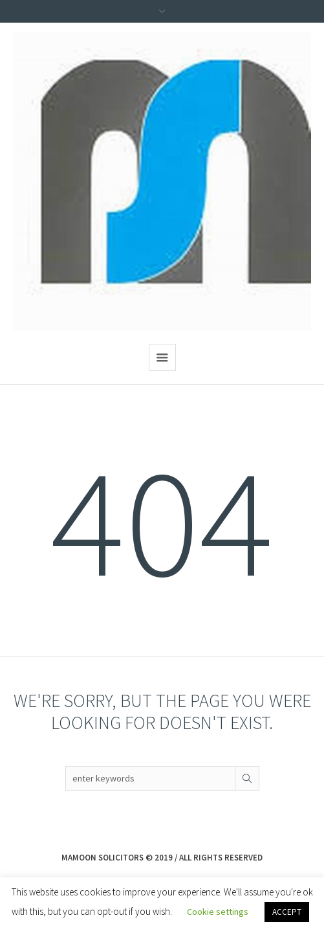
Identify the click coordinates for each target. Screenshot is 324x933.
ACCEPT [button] (286, 911)
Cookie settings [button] (217, 911)
